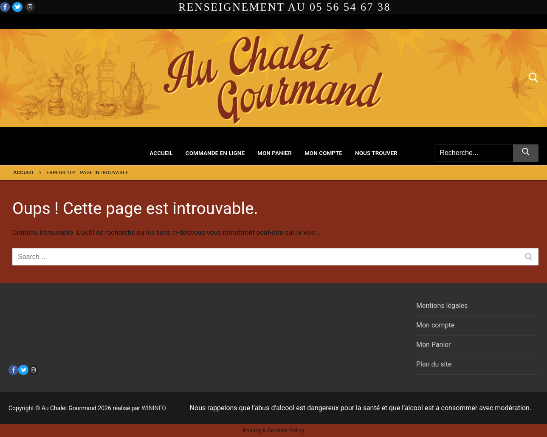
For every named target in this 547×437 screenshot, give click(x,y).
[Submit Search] (526, 153)
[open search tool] (533, 78)
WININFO (154, 408)
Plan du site (433, 364)
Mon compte (435, 325)
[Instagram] (30, 7)
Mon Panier (433, 345)
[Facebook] (5, 7)
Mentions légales (442, 306)
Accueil (24, 172)
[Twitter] (17, 7)
